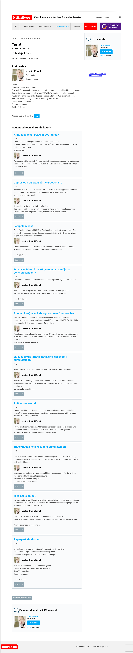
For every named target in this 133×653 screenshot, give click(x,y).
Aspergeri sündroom (27, 539)
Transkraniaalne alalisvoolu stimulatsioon (40, 446)
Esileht (14, 38)
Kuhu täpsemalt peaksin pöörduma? (36, 134)
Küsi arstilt (90, 26)
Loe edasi (19, 173)
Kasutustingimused (100, 647)
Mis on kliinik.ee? (82, 647)
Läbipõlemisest (23, 226)
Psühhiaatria (36, 38)
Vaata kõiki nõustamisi (22, 598)
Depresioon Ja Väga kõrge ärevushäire (38, 182)
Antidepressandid (25, 403)
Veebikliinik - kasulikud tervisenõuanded (97, 75)
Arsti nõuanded (62, 26)
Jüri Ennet (110, 46)
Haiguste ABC (44, 26)
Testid (76, 26)
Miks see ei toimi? (25, 495)
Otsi (120, 17)
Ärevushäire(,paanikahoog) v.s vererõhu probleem (45, 313)
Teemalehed (28, 26)
